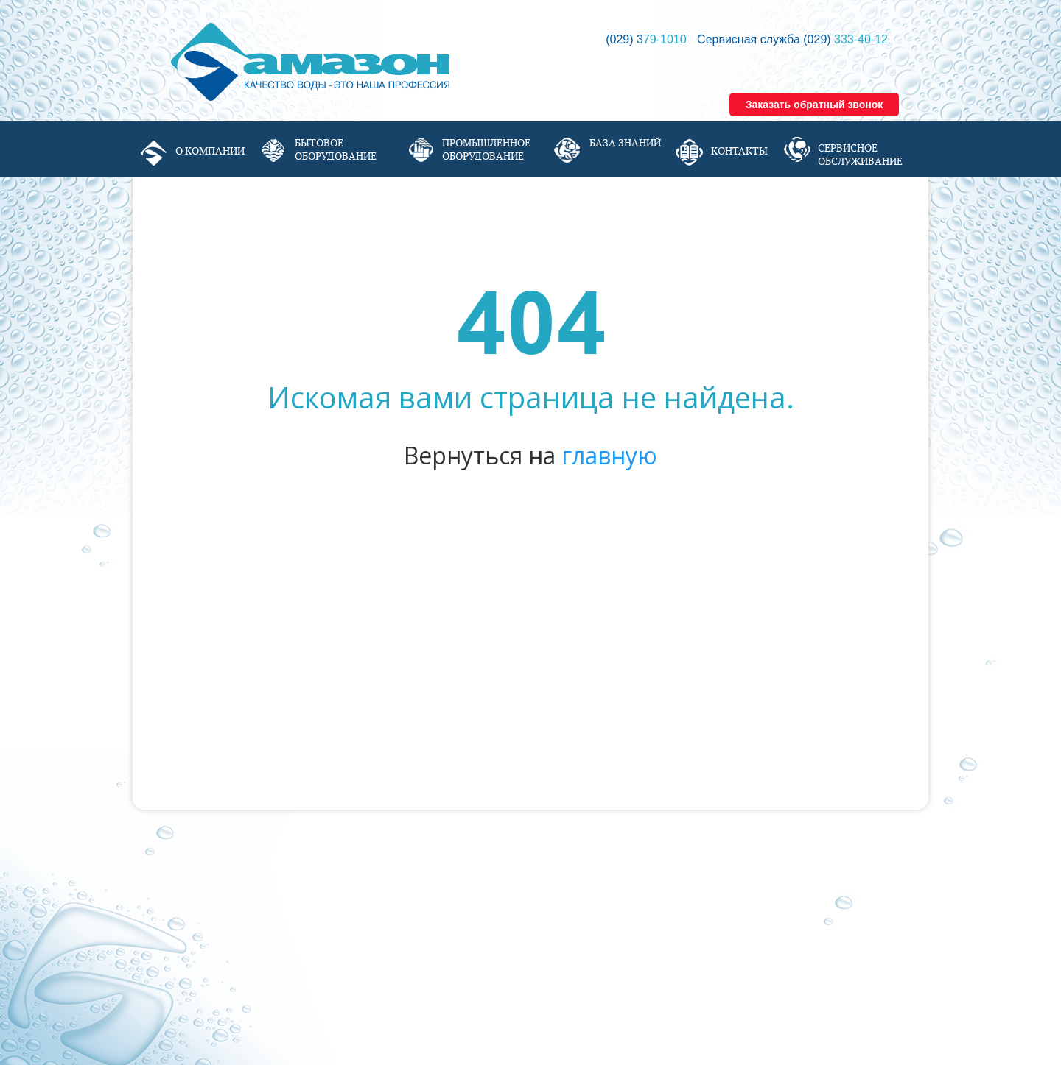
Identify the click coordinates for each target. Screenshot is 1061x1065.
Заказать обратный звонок (814, 104)
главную (609, 455)
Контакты (739, 151)
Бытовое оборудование (336, 149)
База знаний (625, 142)
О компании (210, 151)
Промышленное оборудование (486, 149)
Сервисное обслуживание (860, 154)
